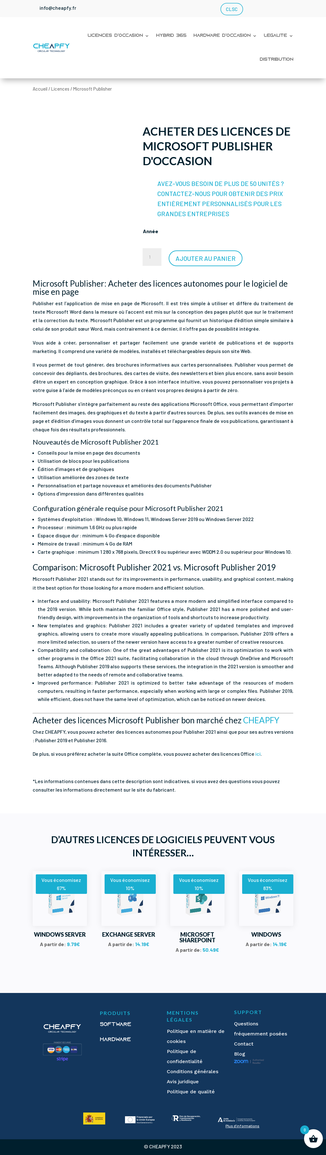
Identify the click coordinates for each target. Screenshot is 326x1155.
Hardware (115, 1039)
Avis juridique (183, 1082)
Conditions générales (192, 1071)
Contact (243, 1044)
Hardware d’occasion (222, 35)
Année (150, 231)
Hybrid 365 (171, 35)
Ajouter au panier (206, 258)
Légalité (275, 35)
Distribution (276, 59)
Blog (239, 1054)
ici (258, 754)
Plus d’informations (242, 1126)
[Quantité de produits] (152, 257)
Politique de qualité (191, 1092)
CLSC (231, 9)
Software (115, 1024)
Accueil (40, 89)
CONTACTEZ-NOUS (183, 193)
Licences (60, 89)
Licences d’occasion (115, 35)
